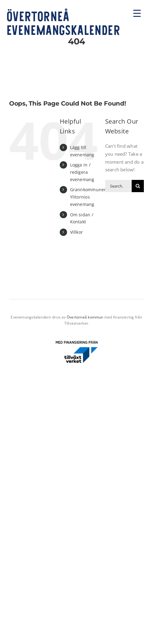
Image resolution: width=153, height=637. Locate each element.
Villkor (76, 232)
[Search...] (118, 186)
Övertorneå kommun (85, 317)
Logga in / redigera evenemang (82, 172)
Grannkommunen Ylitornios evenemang (88, 197)
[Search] (138, 186)
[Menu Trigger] (137, 13)
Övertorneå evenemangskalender (63, 22)
